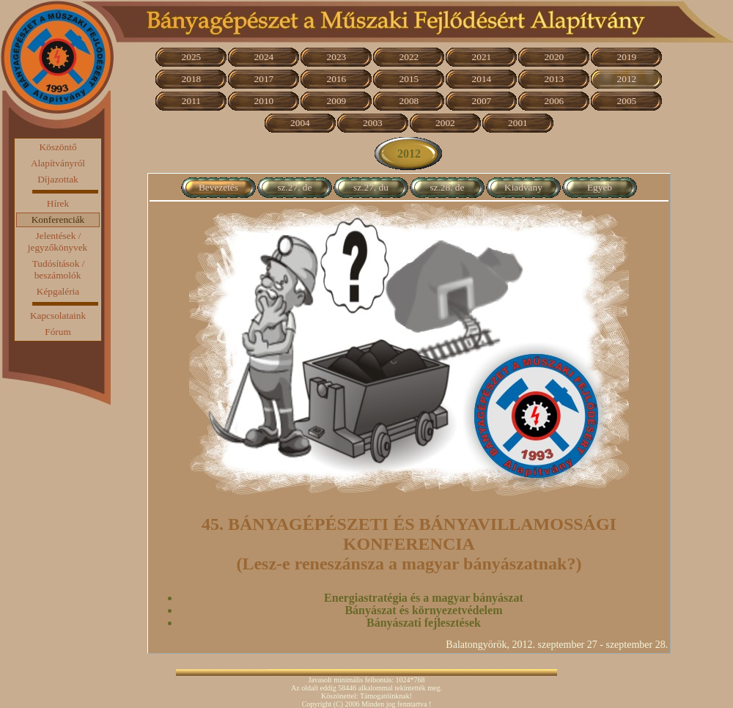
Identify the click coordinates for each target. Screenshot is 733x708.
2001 (518, 122)
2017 (264, 78)
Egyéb (599, 187)
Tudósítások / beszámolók (58, 269)
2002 (445, 122)
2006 (554, 100)
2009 (337, 100)
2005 (627, 100)
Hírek (58, 203)
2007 (482, 100)
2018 (192, 78)
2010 (264, 100)
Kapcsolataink (58, 315)
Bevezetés (218, 187)
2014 (482, 78)
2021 (482, 56)
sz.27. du (370, 187)
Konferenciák (58, 219)
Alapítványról (58, 163)
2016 (337, 78)
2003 (373, 122)
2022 (409, 56)
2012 (627, 78)
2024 (264, 56)
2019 (627, 56)
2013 (554, 78)
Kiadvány (523, 187)
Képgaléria (58, 291)
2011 (191, 100)
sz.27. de (294, 187)
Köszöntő (57, 146)
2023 (337, 56)
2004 (300, 122)
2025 (192, 56)
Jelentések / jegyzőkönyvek (57, 241)
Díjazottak (57, 179)
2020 (554, 56)
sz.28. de (447, 187)
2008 (409, 100)
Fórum (58, 331)
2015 (409, 78)
